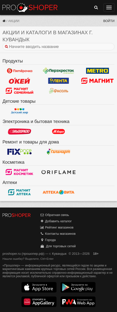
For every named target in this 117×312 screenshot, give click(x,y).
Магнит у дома (97, 81)
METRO (97, 71)
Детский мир (19, 111)
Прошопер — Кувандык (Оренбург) (30, 7)
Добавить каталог (56, 221)
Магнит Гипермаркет (19, 91)
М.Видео (58, 131)
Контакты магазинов (58, 234)
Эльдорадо (19, 131)
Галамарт (58, 152)
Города (48, 240)
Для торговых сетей (58, 246)
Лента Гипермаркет (58, 81)
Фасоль (58, 91)
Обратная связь (54, 215)
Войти (108, 21)
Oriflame (58, 172)
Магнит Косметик (19, 172)
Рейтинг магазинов (57, 227)
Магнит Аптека (19, 192)
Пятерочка (19, 71)
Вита (58, 192)
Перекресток (58, 71)
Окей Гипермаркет (19, 81)
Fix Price (19, 152)
